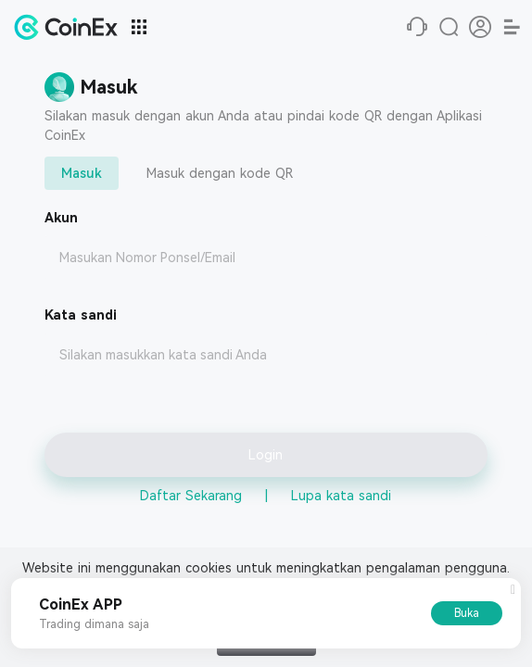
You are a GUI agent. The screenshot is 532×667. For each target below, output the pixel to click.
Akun (61, 217)
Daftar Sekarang (191, 495)
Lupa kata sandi (341, 495)
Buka (466, 613)
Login (265, 454)
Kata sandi (80, 315)
